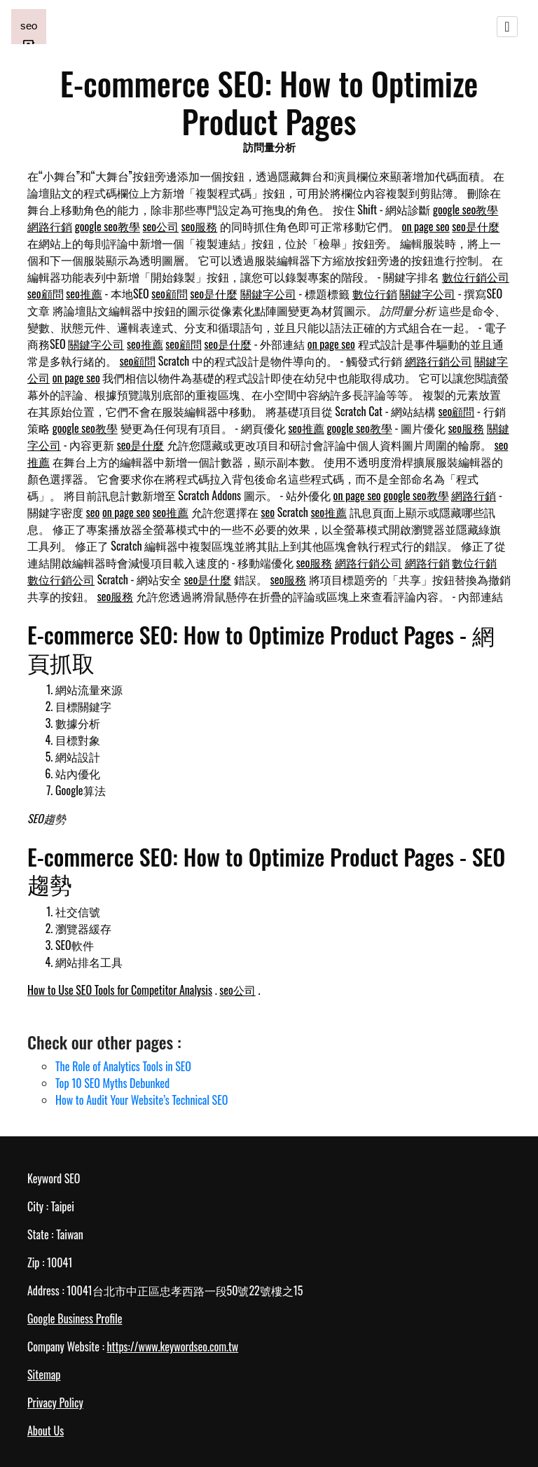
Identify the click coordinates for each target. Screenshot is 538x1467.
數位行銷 (374, 293)
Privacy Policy (55, 1402)
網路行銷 (49, 226)
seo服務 (199, 226)
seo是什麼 (475, 226)
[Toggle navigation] (507, 27)
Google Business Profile (74, 1318)
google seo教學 (465, 209)
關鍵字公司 (268, 293)
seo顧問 (45, 293)
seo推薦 (84, 293)
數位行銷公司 (475, 276)
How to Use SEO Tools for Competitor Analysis (119, 990)
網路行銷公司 (438, 360)
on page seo (426, 226)
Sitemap (43, 1374)
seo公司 (161, 226)
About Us (45, 1430)
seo (93, 512)
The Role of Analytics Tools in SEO (123, 1066)
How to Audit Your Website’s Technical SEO (141, 1099)
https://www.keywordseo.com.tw (172, 1346)
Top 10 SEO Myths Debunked (112, 1083)
